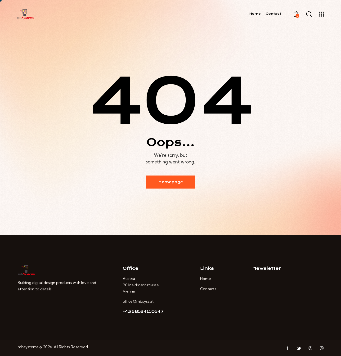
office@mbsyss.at (138, 301)
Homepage (170, 182)
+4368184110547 (143, 311)
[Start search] (309, 14)
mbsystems (28, 346)
